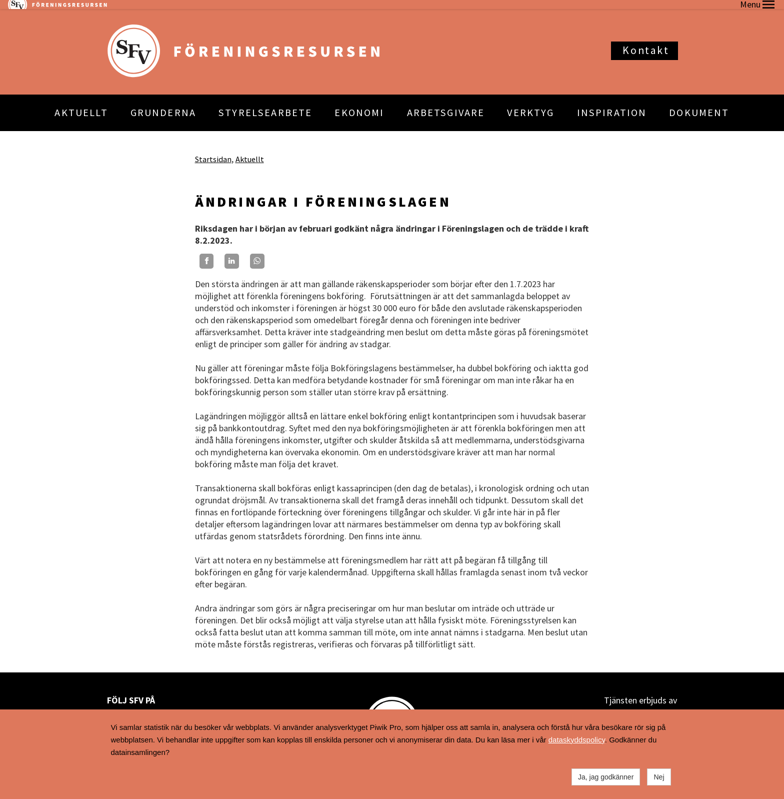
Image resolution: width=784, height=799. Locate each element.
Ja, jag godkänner (606, 777)
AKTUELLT (81, 103)
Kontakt (645, 41)
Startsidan (213, 150)
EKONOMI (359, 103)
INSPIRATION (612, 103)
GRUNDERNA (163, 103)
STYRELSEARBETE (265, 103)
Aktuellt (250, 150)
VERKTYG (530, 103)
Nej (659, 777)
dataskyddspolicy (576, 739)
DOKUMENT (699, 103)
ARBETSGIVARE (446, 103)
